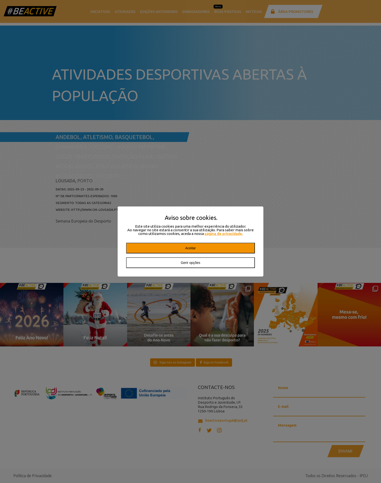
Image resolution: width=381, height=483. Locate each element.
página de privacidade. (224, 233)
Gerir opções (190, 263)
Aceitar (190, 248)
